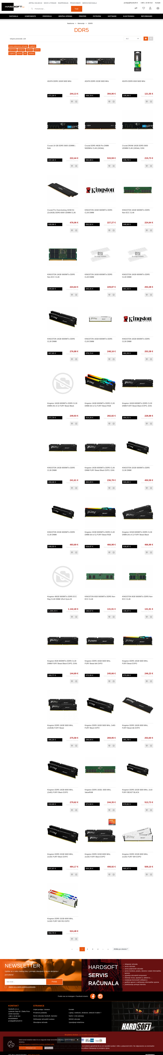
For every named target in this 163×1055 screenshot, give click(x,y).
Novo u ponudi (50, 3)
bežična (37, 50)
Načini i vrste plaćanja (76, 1016)
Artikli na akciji (35, 3)
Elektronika (129, 16)
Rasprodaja (63, 3)
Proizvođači (75, 3)
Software (112, 16)
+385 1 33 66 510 (146, 3)
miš (25, 53)
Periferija (48, 16)
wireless (29, 50)
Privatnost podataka (40, 1013)
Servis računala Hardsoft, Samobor (45, 1016)
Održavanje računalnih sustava (43, 1019)
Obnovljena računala (40, 1022)
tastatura (21, 50)
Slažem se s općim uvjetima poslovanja (22, 987)
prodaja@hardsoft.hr (131, 3)
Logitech (32, 46)
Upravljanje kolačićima (76, 1022)
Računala (14, 16)
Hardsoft (103, 975)
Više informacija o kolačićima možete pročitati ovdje (36, 1044)
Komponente (31, 16)
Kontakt (157, 3)
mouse (19, 53)
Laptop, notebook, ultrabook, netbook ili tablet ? (85, 1013)
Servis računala (89, 3)
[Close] (31, 1048)
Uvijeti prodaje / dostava (41, 1009)
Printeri (83, 16)
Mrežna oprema (66, 16)
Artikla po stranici (120, 949)
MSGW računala (74, 1019)
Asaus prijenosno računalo (18, 46)
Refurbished (147, 16)
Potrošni (97, 16)
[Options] (48, 1048)
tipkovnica (12, 50)
